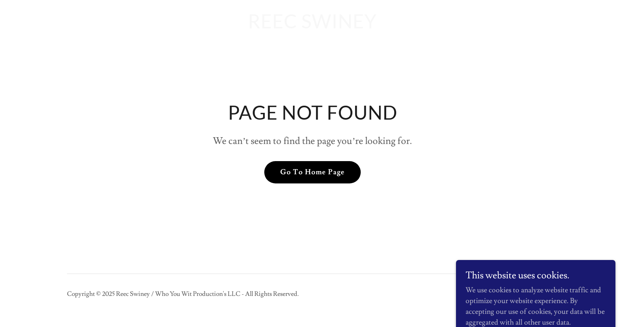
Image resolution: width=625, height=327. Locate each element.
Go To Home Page (312, 172)
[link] (312, 26)
